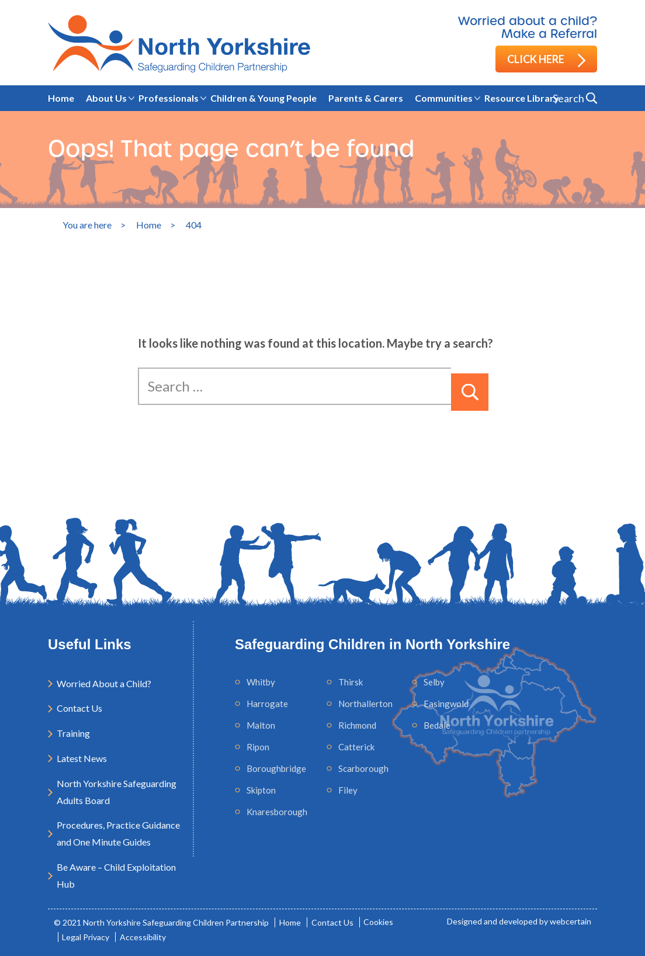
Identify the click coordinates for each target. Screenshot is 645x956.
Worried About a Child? (104, 683)
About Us (106, 97)
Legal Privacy (86, 937)
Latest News (82, 758)
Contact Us (79, 707)
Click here (546, 60)
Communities (444, 97)
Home (61, 97)
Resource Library (521, 97)
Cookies (379, 922)
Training (73, 733)
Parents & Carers (365, 97)
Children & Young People (263, 97)
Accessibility (143, 937)
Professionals (168, 97)
